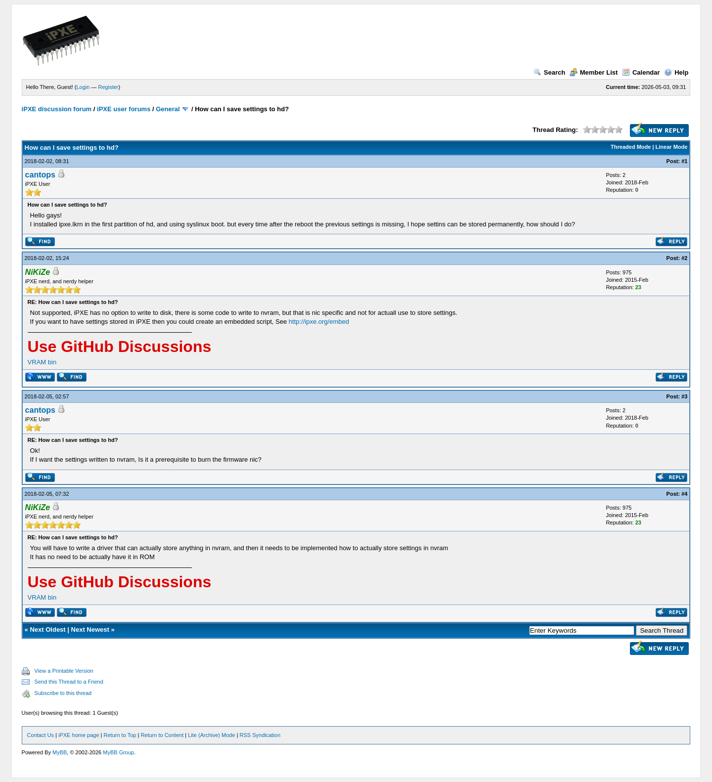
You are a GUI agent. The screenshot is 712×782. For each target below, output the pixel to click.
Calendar (641, 72)
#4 (684, 494)
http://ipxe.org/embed (319, 321)
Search (549, 72)
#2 (684, 258)
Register (108, 87)
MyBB (59, 752)
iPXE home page (78, 735)
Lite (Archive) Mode (211, 735)
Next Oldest (47, 629)
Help (676, 72)
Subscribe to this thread (63, 693)
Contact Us (40, 735)
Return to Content (161, 735)
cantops (40, 175)
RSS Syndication (260, 735)
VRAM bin (42, 362)
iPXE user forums (123, 109)
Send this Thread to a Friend (69, 682)
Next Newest (90, 629)
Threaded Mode (631, 147)
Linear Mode (672, 147)
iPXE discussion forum (57, 109)
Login (83, 87)
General (167, 109)
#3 (684, 396)
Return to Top (120, 735)
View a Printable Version (64, 671)
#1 (684, 161)
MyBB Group (118, 752)
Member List (594, 72)
